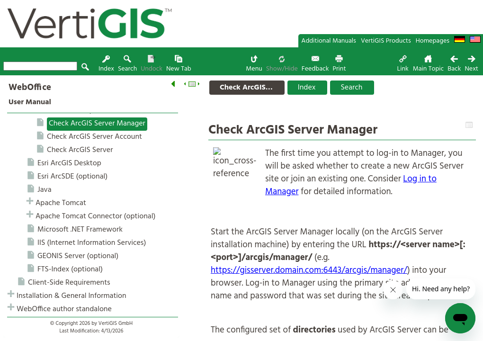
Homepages (432, 41)
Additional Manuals (328, 41)
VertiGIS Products (386, 41)
